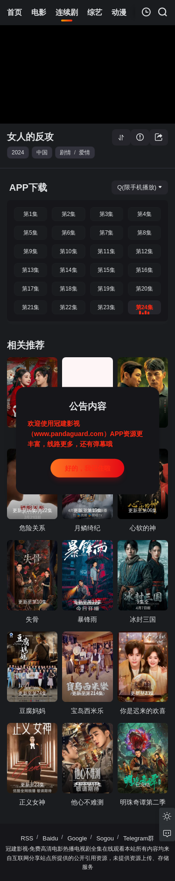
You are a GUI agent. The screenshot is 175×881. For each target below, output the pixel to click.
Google (77, 838)
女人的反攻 (30, 137)
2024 (18, 152)
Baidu (50, 838)
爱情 (84, 152)
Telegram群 (138, 838)
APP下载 (28, 187)
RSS (27, 838)
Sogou (105, 838)
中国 (42, 152)
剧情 (65, 152)
